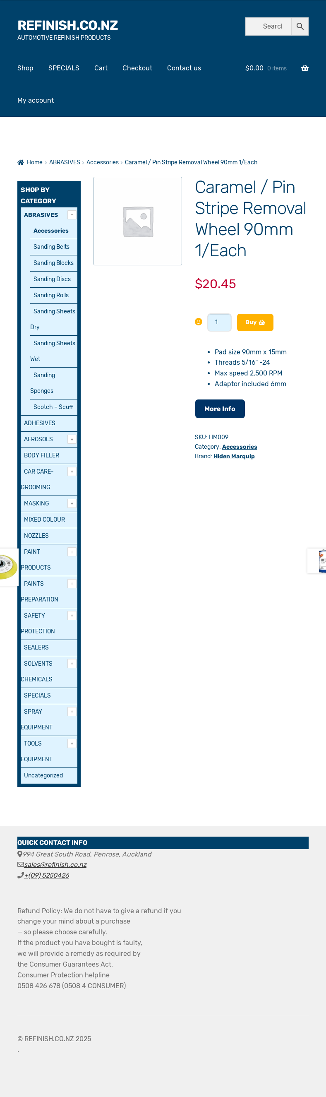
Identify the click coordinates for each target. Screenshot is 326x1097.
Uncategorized (43, 775)
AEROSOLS (38, 439)
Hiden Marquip (234, 456)
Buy (250, 322)
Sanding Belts (52, 246)
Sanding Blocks (54, 263)
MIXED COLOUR (44, 519)
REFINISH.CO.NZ (67, 25)
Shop (25, 68)
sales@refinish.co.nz (55, 864)
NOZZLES (36, 535)
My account (35, 100)
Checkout (137, 68)
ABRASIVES (64, 162)
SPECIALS (63, 68)
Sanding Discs (52, 279)
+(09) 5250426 (46, 875)
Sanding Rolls (51, 295)
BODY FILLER (41, 455)
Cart (101, 68)
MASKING (36, 503)
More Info (219, 409)
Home (35, 162)
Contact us (184, 68)
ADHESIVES (39, 423)
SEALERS (36, 647)
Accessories (102, 162)
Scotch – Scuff (53, 407)
